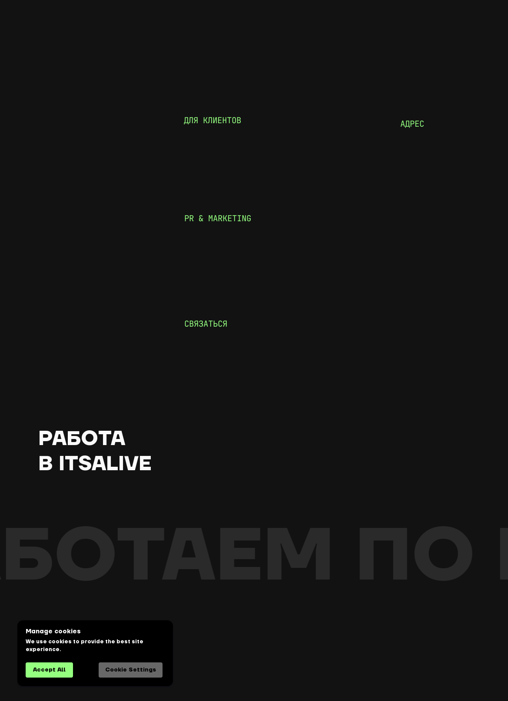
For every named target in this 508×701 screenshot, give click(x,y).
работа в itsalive (95, 451)
